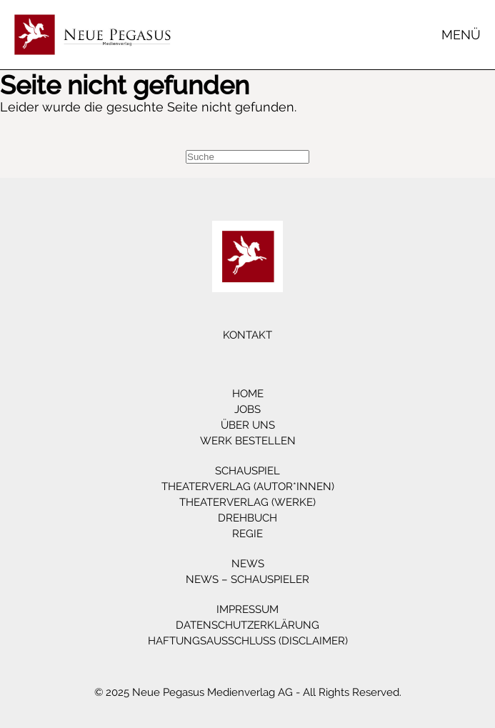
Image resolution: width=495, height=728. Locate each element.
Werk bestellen (248, 440)
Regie (247, 533)
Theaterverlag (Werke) (247, 502)
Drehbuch (247, 518)
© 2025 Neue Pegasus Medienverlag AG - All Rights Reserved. (247, 692)
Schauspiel (247, 470)
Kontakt (247, 335)
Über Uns (248, 425)
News (247, 563)
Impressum (247, 609)
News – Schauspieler (247, 579)
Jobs (247, 409)
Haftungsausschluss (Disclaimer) (248, 640)
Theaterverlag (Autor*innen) (247, 486)
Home (248, 393)
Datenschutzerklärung (247, 625)
